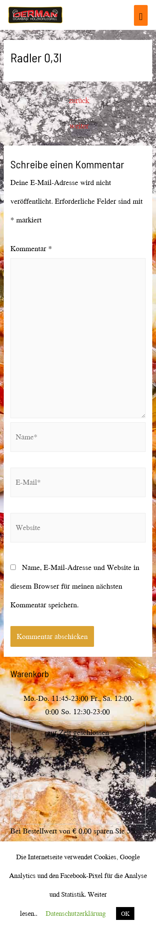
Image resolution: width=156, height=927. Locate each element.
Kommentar (31, 248)
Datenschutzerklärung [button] (76, 913)
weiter (79, 125)
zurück (79, 100)
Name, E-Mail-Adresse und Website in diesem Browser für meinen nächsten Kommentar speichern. (74, 586)
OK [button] (125, 913)
